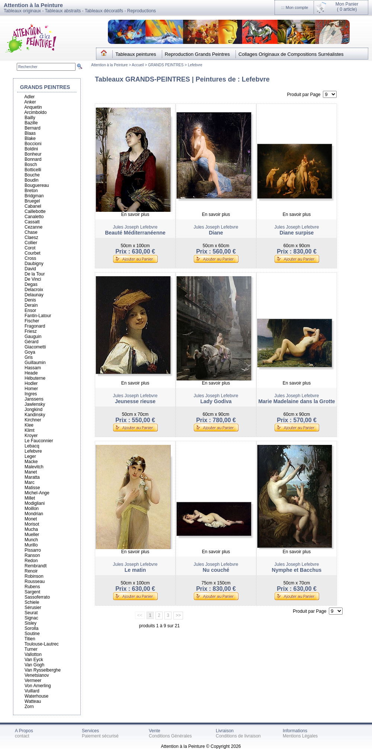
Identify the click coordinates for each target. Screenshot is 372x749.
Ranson (32, 555)
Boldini (31, 149)
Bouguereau (37, 185)
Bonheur (33, 154)
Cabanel (33, 206)
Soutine (32, 633)
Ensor (30, 310)
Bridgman (34, 195)
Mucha (31, 529)
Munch (31, 539)
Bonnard (33, 159)
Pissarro (33, 550)
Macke (31, 461)
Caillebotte (35, 211)
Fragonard (35, 326)
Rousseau (35, 581)
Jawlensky (35, 404)
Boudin (31, 180)
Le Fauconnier (39, 440)
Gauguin (33, 336)
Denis (30, 300)
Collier (31, 242)
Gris (29, 357)
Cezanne (33, 227)
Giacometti (35, 347)
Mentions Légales (300, 736)
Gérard (31, 341)
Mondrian (34, 513)
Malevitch (34, 466)
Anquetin (33, 107)
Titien (30, 638)
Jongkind (33, 409)
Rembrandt (35, 565)
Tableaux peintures (135, 54)
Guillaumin (35, 362)
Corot (30, 248)
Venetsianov (37, 675)
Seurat (31, 612)
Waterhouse (36, 696)
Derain (31, 305)
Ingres (31, 393)
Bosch (31, 164)
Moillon (32, 508)
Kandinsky (35, 414)
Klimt (30, 430)
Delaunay (34, 294)
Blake (30, 138)
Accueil (138, 65)
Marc (30, 482)
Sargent (32, 592)
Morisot (32, 524)
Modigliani (35, 503)
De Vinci (33, 279)
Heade (31, 373)
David (30, 268)
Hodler (31, 383)
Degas (31, 284)
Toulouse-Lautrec (42, 644)
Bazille (31, 122)
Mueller (32, 534)
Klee (29, 425)
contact (22, 736)
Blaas (30, 133)
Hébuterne (35, 378)
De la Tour (35, 274)
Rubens (32, 586)
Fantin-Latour (38, 315)
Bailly (30, 117)
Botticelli (33, 169)
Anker (30, 102)
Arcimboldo (35, 112)
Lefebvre (195, 65)
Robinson (34, 576)
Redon (31, 560)
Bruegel (32, 201)
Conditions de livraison (238, 736)
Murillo (31, 545)
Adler (29, 96)
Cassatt (32, 221)
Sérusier (33, 607)
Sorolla (31, 628)
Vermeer (33, 680)
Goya (30, 352)
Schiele (32, 602)
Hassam (33, 367)
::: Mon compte (294, 7)
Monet (31, 519)
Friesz (31, 331)
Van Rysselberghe (43, 670)
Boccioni (33, 143)
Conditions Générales (170, 736)
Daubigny (34, 263)
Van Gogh (34, 664)
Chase (31, 232)
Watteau (33, 701)
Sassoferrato (37, 597)
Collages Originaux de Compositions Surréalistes (291, 54)
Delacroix (34, 289)
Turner (31, 649)
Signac (31, 618)
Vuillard (32, 691)
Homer (31, 388)
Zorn (29, 706)
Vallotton (33, 654)
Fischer (32, 320)
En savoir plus (135, 214)
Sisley (30, 623)
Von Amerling (38, 685)
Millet (30, 498)
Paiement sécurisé (100, 736)
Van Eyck (34, 659)
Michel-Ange (37, 492)
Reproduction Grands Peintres (197, 54)
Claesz (31, 237)
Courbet (33, 253)
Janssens (34, 399)
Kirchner (33, 420)
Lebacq (32, 446)
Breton (31, 190)
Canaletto (34, 216)
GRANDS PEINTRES (166, 65)
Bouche (32, 175)
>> (178, 615)
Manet (31, 472)
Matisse (32, 487)
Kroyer (31, 435)
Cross (30, 258)
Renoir (31, 571)
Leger (30, 456)
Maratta (32, 477)
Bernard (33, 128)
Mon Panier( (347, 6)
